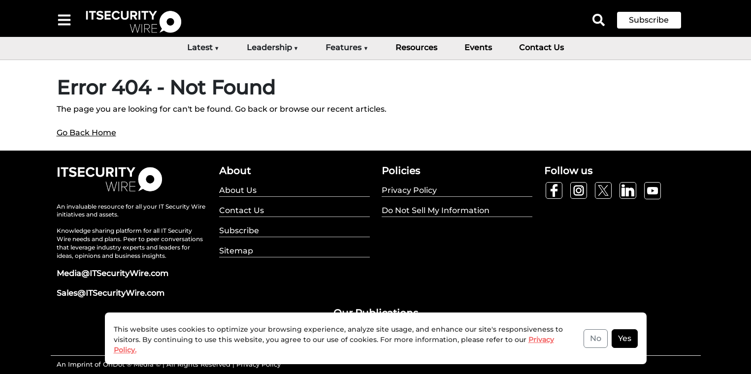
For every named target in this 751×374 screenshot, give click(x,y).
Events (478, 47)
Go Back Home (86, 132)
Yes (624, 338)
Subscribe (649, 20)
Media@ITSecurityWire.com (112, 273)
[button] (656, 20)
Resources (416, 47)
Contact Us (541, 47)
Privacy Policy (258, 364)
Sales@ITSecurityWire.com (110, 293)
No (595, 338)
